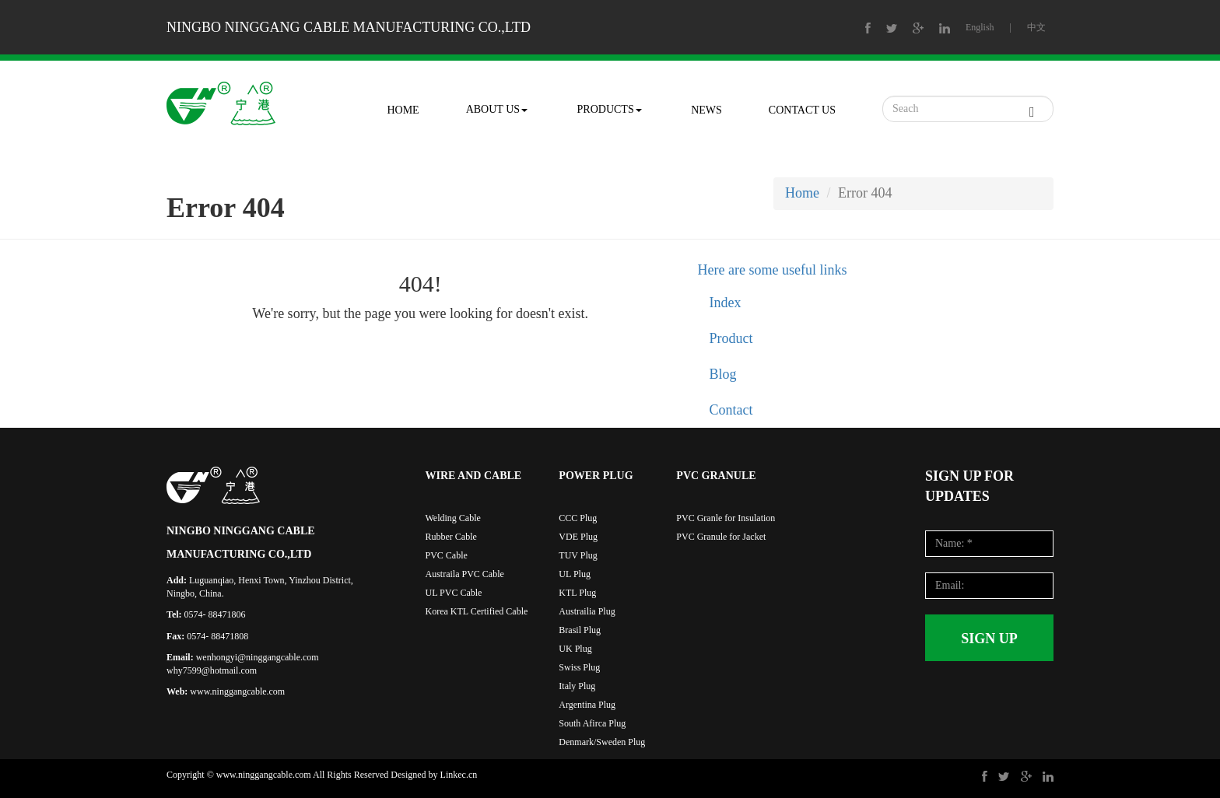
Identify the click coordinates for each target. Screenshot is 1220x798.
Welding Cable (453, 518)
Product (731, 338)
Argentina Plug (587, 704)
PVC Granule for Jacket (721, 536)
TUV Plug (578, 555)
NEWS (706, 110)
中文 (1036, 27)
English (980, 27)
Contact (731, 410)
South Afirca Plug (592, 723)
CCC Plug (578, 518)
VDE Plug (578, 536)
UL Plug (575, 574)
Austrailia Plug (587, 611)
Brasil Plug (580, 630)
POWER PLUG (596, 475)
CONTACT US (802, 110)
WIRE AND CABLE (474, 475)
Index (725, 302)
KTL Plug (577, 592)
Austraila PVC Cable (465, 574)
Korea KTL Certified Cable (477, 611)
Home (802, 193)
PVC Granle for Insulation (725, 518)
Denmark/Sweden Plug (602, 742)
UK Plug (575, 648)
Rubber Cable (451, 536)
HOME (403, 110)
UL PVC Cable (454, 592)
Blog (723, 374)
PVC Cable (447, 555)
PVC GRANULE (715, 475)
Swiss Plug (579, 667)
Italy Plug (577, 686)
